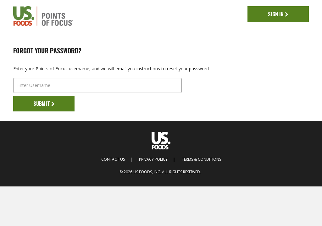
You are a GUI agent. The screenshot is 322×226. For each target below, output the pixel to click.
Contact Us (113, 159)
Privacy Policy (153, 159)
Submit (44, 103)
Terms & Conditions (201, 159)
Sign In (278, 14)
